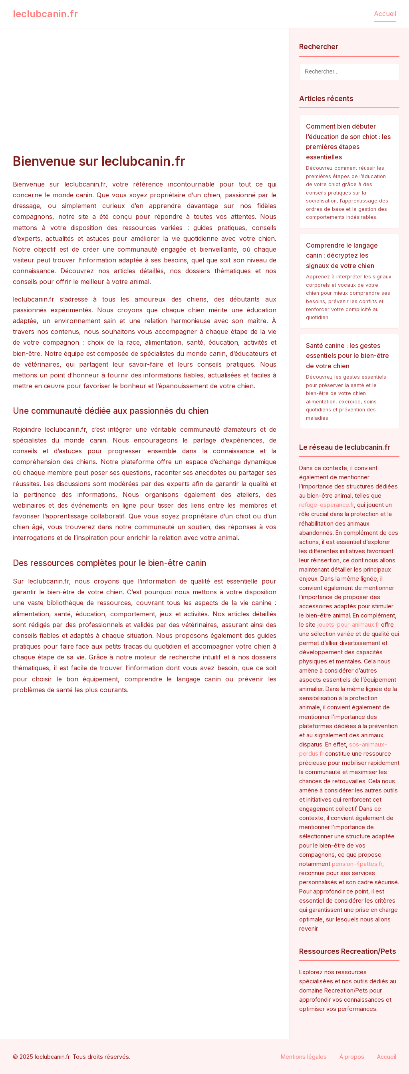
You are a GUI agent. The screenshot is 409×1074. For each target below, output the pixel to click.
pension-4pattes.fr (357, 863)
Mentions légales (304, 1056)
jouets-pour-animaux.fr (348, 624)
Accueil (385, 14)
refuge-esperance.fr (326, 504)
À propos (352, 1056)
